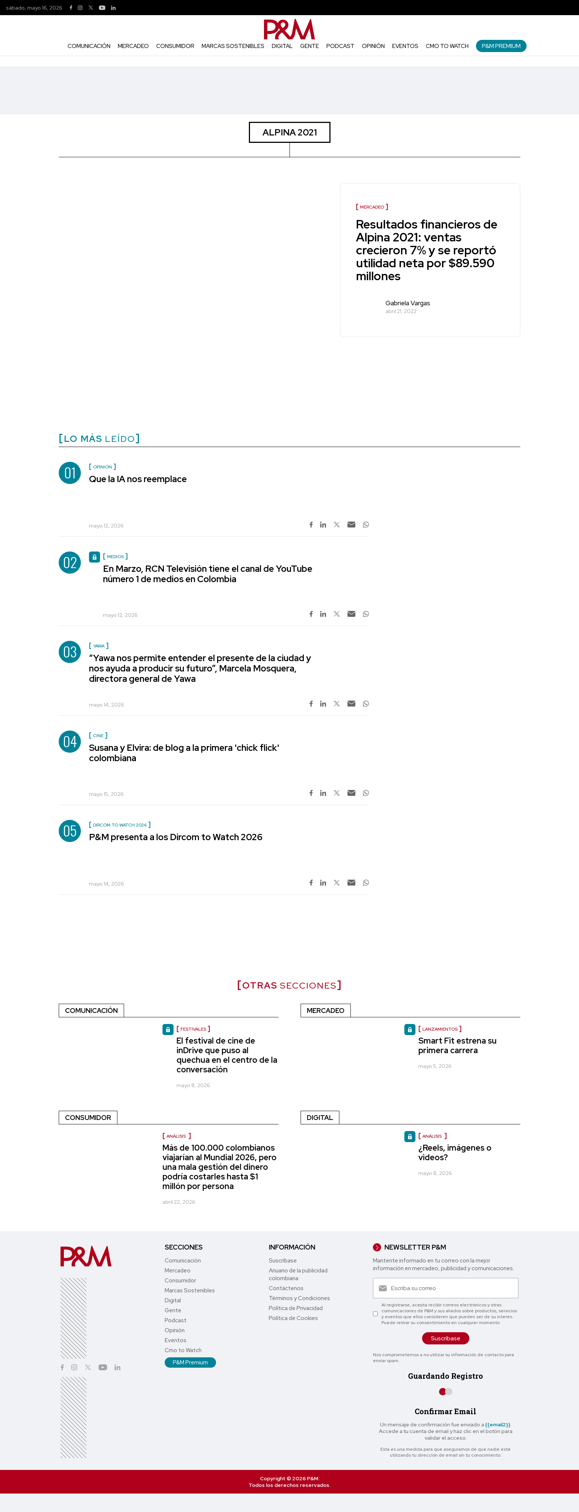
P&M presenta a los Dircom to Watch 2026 (176, 837)
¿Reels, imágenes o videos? (454, 1152)
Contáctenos (286, 1288)
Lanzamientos (440, 1029)
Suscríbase (283, 1260)
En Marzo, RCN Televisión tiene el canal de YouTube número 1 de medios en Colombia (207, 574)
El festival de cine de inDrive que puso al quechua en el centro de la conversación (227, 1055)
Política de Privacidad (296, 1308)
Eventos (405, 46)
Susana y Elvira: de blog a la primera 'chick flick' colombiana (184, 753)
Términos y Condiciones (299, 1298)
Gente (309, 46)
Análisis (177, 1136)
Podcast (340, 46)
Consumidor (175, 46)
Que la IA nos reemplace (138, 479)
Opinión (373, 46)
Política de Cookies (293, 1318)
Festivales (193, 1029)
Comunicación (89, 46)
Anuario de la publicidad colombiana (298, 1274)
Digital (282, 46)
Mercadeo (133, 46)
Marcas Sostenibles (233, 46)
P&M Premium (501, 46)
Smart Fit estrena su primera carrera (457, 1045)
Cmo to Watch (447, 46)
